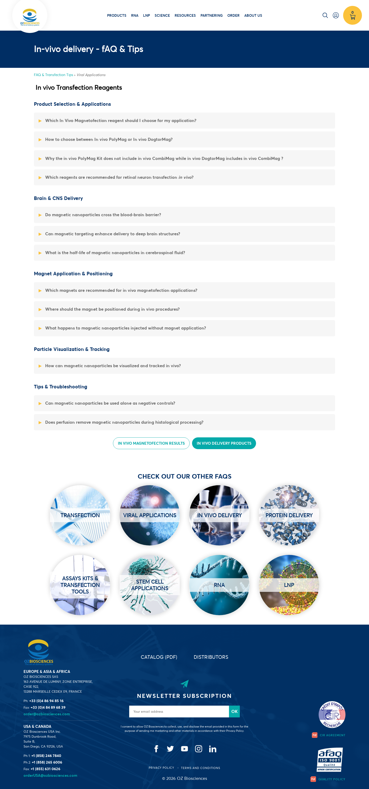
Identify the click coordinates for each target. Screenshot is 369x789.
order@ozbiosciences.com (47, 714)
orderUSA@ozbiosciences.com (50, 775)
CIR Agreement (328, 735)
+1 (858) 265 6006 (47, 762)
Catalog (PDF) (159, 657)
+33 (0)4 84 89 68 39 (48, 707)
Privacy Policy (162, 767)
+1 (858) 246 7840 (46, 755)
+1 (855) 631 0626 (45, 768)
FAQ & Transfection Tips (53, 75)
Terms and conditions (200, 768)
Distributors (211, 657)
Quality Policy (327, 779)
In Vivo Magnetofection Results (151, 443)
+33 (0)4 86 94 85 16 (46, 700)
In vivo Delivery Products (224, 443)
